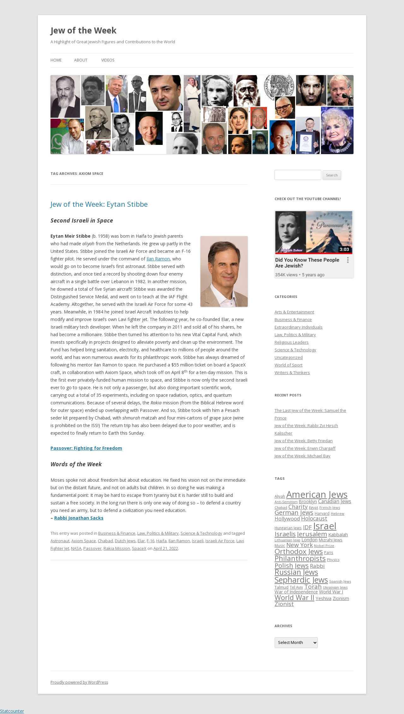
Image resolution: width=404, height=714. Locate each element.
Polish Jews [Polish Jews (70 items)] (292, 565)
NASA (76, 548)
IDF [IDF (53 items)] (307, 527)
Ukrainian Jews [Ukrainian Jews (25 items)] (335, 587)
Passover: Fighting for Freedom (86, 448)
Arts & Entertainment (294, 312)
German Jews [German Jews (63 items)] (294, 512)
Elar (141, 541)
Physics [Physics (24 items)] (333, 559)
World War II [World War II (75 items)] (294, 597)
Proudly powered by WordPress (79, 682)
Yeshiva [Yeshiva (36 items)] (323, 598)
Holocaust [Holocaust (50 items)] (314, 518)
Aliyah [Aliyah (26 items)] (280, 496)
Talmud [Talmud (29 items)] (281, 587)
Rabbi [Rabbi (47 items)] (317, 565)
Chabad (105, 541)
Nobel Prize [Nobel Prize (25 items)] (324, 545)
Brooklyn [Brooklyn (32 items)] (308, 501)
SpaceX (139, 548)
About (80, 60)
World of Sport (288, 365)
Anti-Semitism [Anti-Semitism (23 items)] (286, 502)
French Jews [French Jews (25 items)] (329, 507)
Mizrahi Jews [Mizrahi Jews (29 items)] (330, 540)
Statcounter (12, 711)
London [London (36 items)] (309, 539)
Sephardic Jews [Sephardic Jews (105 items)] (301, 579)
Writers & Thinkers (292, 372)
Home (56, 60)
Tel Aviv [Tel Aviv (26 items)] (296, 587)
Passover (92, 548)
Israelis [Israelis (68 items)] (285, 533)
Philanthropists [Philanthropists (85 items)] (300, 558)
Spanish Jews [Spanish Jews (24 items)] (340, 581)
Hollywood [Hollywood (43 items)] (287, 518)
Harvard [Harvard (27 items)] (322, 513)
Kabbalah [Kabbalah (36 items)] (338, 534)
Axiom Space (83, 541)
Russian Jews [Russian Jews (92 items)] (296, 572)
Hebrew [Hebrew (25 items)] (337, 513)
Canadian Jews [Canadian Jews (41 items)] (334, 501)
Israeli (198, 541)
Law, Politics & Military (158, 533)
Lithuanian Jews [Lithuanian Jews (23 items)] (287, 540)
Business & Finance (116, 533)
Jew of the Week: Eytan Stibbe (99, 204)
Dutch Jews (125, 541)
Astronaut (59, 541)
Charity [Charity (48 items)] (298, 506)
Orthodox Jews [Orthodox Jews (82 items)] (299, 551)
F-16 (150, 541)
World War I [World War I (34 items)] (331, 592)
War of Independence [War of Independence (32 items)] (296, 592)
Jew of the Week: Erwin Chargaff (305, 448)
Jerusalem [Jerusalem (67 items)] (312, 533)
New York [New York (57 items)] (299, 545)
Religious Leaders (292, 342)
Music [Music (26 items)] (280, 545)
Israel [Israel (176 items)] (324, 526)
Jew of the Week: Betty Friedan (304, 440)
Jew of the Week (83, 30)
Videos (107, 60)
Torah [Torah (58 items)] (313, 586)
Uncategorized (289, 357)
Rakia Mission (117, 548)
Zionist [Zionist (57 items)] (284, 604)
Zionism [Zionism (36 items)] (341, 598)
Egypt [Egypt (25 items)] (313, 507)
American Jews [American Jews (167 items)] (317, 494)
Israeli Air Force (220, 541)
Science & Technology (201, 533)
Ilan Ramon (158, 259)
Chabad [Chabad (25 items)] (281, 507)
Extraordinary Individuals (299, 327)
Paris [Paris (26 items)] (328, 552)
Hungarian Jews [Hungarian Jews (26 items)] (288, 527)
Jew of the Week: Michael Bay (302, 456)
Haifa (161, 541)
